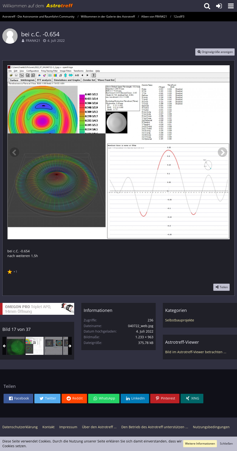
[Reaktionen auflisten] (12, 271)
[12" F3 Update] (53, 346)
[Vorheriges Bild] (14, 152)
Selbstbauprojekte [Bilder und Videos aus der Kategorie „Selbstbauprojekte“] (179, 320)
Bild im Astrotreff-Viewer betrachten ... (195, 352)
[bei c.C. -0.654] (35, 346)
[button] (231, 6)
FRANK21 (33, 40)
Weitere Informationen (200, 444)
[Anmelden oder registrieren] (219, 6)
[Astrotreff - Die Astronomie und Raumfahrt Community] (37, 6)
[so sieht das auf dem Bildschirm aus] (16, 346)
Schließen (226, 444)
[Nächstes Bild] (222, 152)
